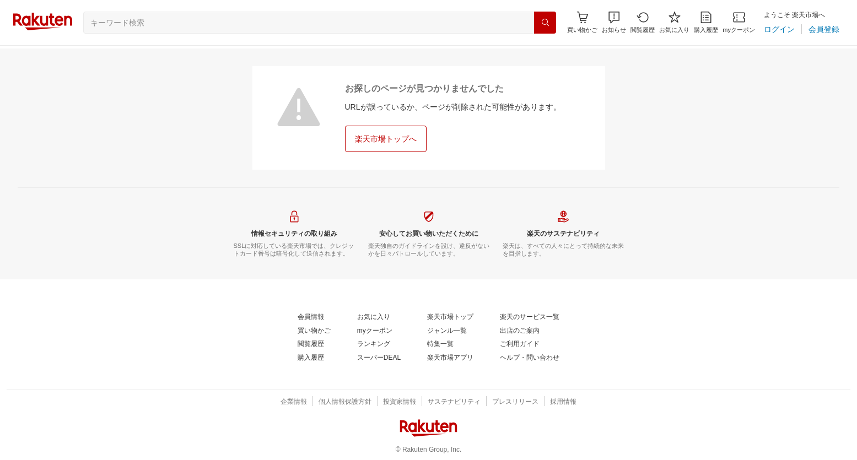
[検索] (545, 23)
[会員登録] (824, 29)
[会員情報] (311, 317)
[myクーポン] (739, 22)
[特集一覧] (440, 344)
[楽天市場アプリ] (450, 358)
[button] (614, 22)
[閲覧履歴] (642, 22)
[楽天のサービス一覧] (529, 317)
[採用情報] (563, 402)
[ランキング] (373, 344)
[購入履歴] (706, 22)
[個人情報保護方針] (345, 402)
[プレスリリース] (515, 402)
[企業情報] (294, 402)
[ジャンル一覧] (447, 331)
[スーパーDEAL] (379, 358)
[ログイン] (779, 29)
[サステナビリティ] (454, 402)
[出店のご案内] (520, 331)
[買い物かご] (314, 331)
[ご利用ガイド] (520, 344)
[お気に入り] (674, 22)
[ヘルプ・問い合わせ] (529, 358)
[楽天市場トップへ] (386, 139)
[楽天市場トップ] (450, 317)
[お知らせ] (614, 22)
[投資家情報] (399, 402)
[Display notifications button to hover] (582, 22)
